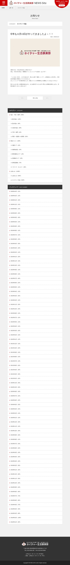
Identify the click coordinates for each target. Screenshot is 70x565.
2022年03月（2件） (16, 330)
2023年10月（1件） (16, 265)
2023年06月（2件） (16, 282)
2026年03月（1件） (16, 191)
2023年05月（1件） (16, 287)
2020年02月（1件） (16, 413)
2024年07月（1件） (16, 235)
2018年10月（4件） (16, 483)
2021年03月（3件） (16, 374)
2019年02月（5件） (16, 465)
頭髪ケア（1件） (16, 145)
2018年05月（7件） (16, 504)
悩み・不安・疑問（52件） (18, 114)
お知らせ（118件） (16, 171)
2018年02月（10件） (16, 517)
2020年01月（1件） (16, 417)
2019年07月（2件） (16, 443)
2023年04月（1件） (16, 291)
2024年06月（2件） (16, 239)
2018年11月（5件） (16, 478)
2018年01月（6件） (16, 522)
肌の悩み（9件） (16, 123)
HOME (3, 7)
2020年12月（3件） (16, 382)
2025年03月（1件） (16, 221)
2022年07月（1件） (16, 317)
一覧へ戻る (35, 98)
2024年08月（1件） (16, 230)
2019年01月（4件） (16, 469)
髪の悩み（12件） (17, 119)
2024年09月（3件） (16, 226)
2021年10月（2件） (16, 348)
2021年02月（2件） (16, 378)
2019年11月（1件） (16, 426)
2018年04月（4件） (16, 509)
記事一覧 (11, 7)
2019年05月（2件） (16, 452)
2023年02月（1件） (16, 300)
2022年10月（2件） (16, 308)
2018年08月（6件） (16, 491)
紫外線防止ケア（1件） (18, 154)
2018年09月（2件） (16, 487)
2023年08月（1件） (16, 274)
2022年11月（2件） (16, 304)
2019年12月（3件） (16, 422)
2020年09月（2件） (16, 391)
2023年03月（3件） (16, 295)
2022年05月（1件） (16, 322)
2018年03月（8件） (16, 513)
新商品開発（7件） (17, 162)
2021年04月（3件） (16, 369)
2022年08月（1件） (16, 313)
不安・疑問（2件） (17, 132)
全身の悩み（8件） (17, 127)
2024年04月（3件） (16, 243)
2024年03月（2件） (16, 248)
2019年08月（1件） (16, 439)
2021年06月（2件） (16, 365)
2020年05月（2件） (16, 404)
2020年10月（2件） (16, 387)
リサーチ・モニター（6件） (19, 167)
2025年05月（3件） (16, 217)
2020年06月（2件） (16, 400)
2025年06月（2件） (16, 213)
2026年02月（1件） (16, 195)
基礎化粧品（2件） (17, 149)
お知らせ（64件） (17, 175)
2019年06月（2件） (16, 448)
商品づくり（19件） (16, 141)
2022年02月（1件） (16, 335)
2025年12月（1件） (16, 204)
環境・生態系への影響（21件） (20, 136)
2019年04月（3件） (16, 456)
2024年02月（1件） (16, 252)
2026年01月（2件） (16, 200)
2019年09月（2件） (16, 435)
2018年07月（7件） (16, 496)
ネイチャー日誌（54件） (18, 180)
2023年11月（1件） (16, 261)
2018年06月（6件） (16, 500)
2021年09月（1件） (16, 352)
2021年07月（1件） (16, 361)
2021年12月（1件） (16, 343)
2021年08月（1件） (16, 356)
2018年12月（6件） (16, 474)
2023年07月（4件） (16, 278)
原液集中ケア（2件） (17, 158)
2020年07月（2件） (16, 395)
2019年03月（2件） (16, 461)
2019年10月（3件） (16, 430)
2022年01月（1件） (16, 339)
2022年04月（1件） (16, 326)
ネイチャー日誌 (21, 7)
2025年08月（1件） (16, 208)
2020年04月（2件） (16, 409)
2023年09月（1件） (16, 269)
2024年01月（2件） (16, 256)
